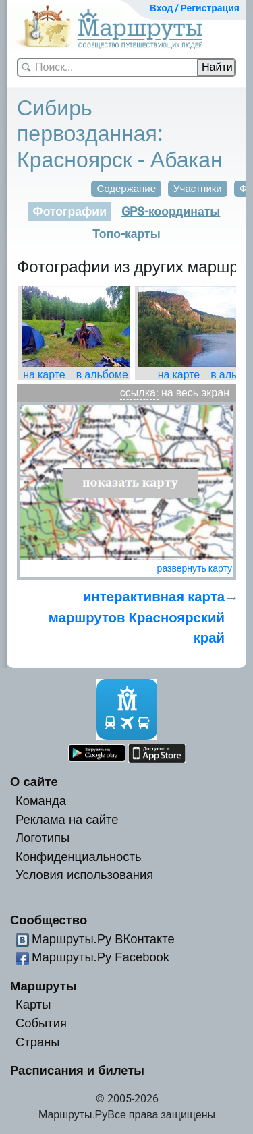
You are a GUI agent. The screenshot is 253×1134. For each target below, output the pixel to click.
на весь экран (195, 392)
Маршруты (43, 986)
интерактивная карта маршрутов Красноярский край (137, 617)
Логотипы (42, 838)
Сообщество (48, 920)
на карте (44, 374)
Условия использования (84, 875)
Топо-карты (126, 234)
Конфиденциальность (79, 856)
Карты (33, 1004)
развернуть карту (194, 568)
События (41, 1023)
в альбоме (102, 374)
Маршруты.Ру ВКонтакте (103, 939)
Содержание (126, 189)
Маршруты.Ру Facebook (100, 957)
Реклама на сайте (67, 819)
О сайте (34, 782)
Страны (38, 1042)
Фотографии (70, 211)
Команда (41, 801)
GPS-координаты (170, 211)
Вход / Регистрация (195, 8)
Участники (197, 189)
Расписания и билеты (77, 1070)
